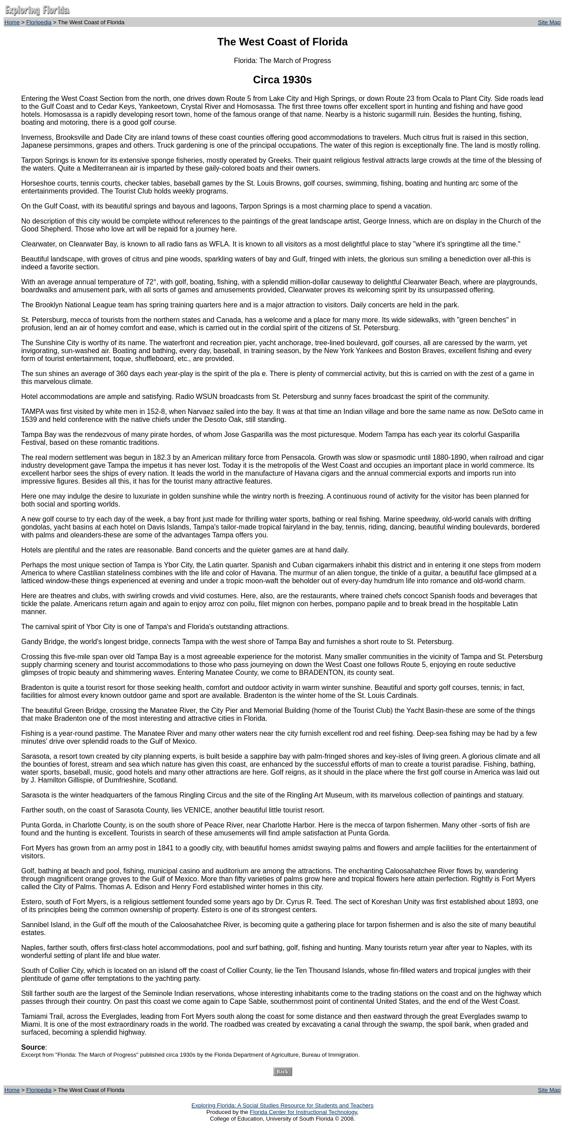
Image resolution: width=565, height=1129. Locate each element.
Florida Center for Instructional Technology (303, 1112)
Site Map (549, 22)
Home (12, 22)
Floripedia (39, 22)
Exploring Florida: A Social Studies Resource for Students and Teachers (282, 1105)
